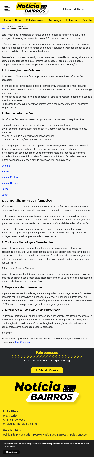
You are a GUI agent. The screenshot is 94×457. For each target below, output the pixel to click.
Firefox (5, 171)
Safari (5, 194)
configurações (10, 446)
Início (4, 28)
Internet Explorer (10, 177)
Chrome (6, 165)
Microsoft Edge (10, 183)
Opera (5, 189)
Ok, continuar (11, 452)
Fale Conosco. (22, 342)
